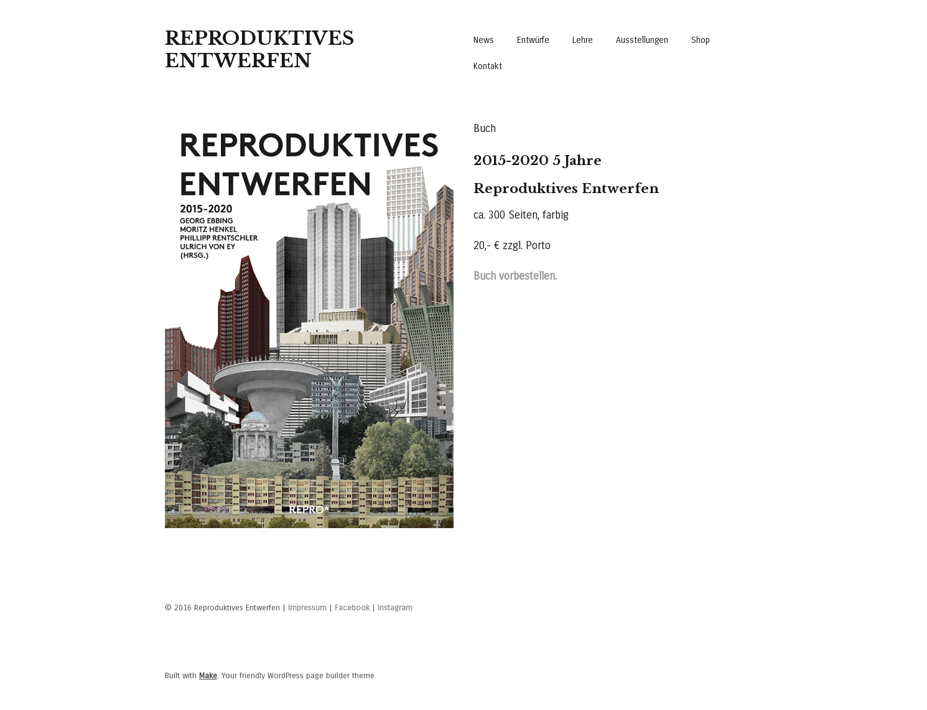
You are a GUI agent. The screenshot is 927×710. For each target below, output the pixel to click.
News (483, 40)
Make (208, 676)
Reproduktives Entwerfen (259, 49)
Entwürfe (533, 40)
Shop (700, 40)
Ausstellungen (642, 40)
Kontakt (487, 66)
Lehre (582, 40)
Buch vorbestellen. (515, 276)
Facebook (352, 608)
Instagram (395, 608)
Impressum (307, 608)
